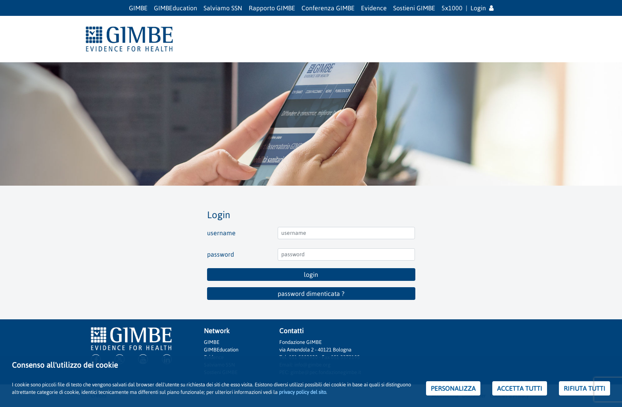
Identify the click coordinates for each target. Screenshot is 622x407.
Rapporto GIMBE (272, 8)
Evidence (374, 8)
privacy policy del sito (302, 392)
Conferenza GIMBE (328, 8)
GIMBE (138, 8)
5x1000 (452, 8)
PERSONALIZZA (453, 388)
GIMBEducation (175, 8)
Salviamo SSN (222, 8)
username (221, 232)
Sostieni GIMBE (414, 8)
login (311, 274)
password (220, 254)
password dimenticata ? (311, 293)
